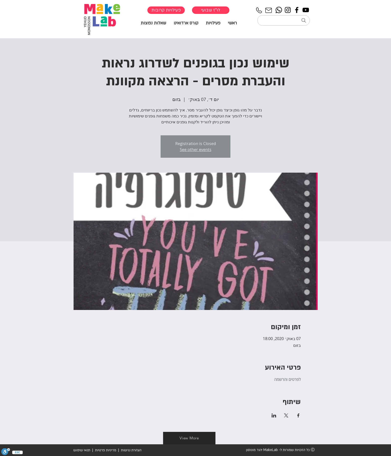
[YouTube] (306, 10)
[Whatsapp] (279, 10)
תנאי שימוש (81, 450)
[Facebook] (297, 10)
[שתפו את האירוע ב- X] (286, 415)
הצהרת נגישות (130, 450)
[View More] (189, 438)
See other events (195, 149)
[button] (213, 23)
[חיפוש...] (283, 20)
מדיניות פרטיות (105, 450)
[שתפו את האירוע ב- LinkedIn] (274, 415)
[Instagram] (288, 10)
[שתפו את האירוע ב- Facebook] (298, 415)
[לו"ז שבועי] (210, 10)
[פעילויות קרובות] (166, 10)
